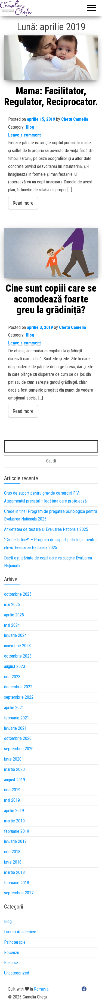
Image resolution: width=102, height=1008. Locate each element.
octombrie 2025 (18, 594)
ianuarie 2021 (15, 728)
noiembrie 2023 (17, 645)
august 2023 (14, 666)
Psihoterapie (15, 942)
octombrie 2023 (18, 656)
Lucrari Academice (20, 931)
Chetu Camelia (74, 119)
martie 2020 (14, 769)
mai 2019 (12, 800)
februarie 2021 (16, 718)
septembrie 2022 (18, 697)
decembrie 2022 (18, 686)
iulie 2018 (12, 851)
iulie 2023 (12, 676)
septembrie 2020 (18, 748)
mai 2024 (12, 625)
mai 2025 (12, 604)
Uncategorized (16, 973)
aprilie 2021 (14, 707)
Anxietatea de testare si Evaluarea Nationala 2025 (46, 529)
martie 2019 (14, 821)
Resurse (11, 962)
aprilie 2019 (14, 810)
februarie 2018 (16, 882)
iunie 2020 (12, 759)
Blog (30, 127)
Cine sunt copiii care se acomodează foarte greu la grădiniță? (51, 299)
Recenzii (11, 952)
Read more (23, 203)
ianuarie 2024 (15, 635)
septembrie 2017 (18, 892)
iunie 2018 (12, 862)
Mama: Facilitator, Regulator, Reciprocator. (51, 96)
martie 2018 (14, 872)
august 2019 (14, 779)
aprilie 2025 (14, 614)
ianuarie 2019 (15, 841)
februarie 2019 (16, 831)
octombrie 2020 (18, 738)
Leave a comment (24, 135)
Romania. (41, 989)
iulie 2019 (12, 789)
